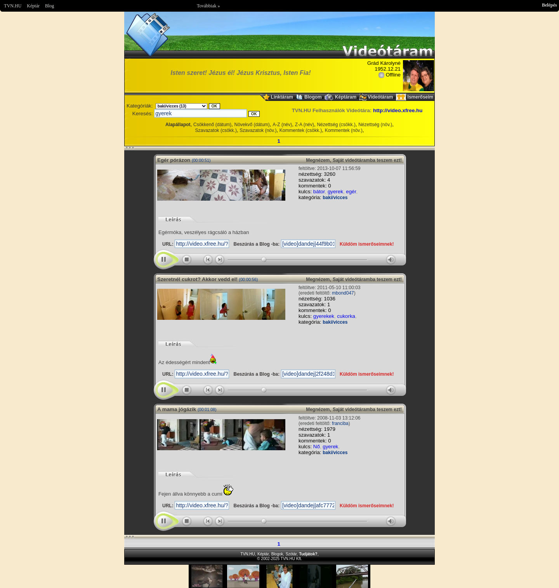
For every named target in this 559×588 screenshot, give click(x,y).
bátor (319, 191)
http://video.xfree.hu (397, 110)
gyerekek (323, 316)
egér (351, 191)
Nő (316, 446)
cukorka (346, 316)
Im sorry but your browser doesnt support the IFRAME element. (279, 576)
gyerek (335, 191)
